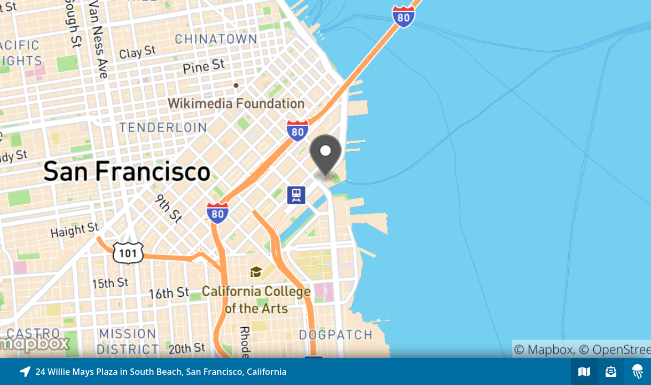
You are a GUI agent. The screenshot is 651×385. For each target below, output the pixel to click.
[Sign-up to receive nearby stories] (611, 371)
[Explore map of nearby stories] (325, 179)
